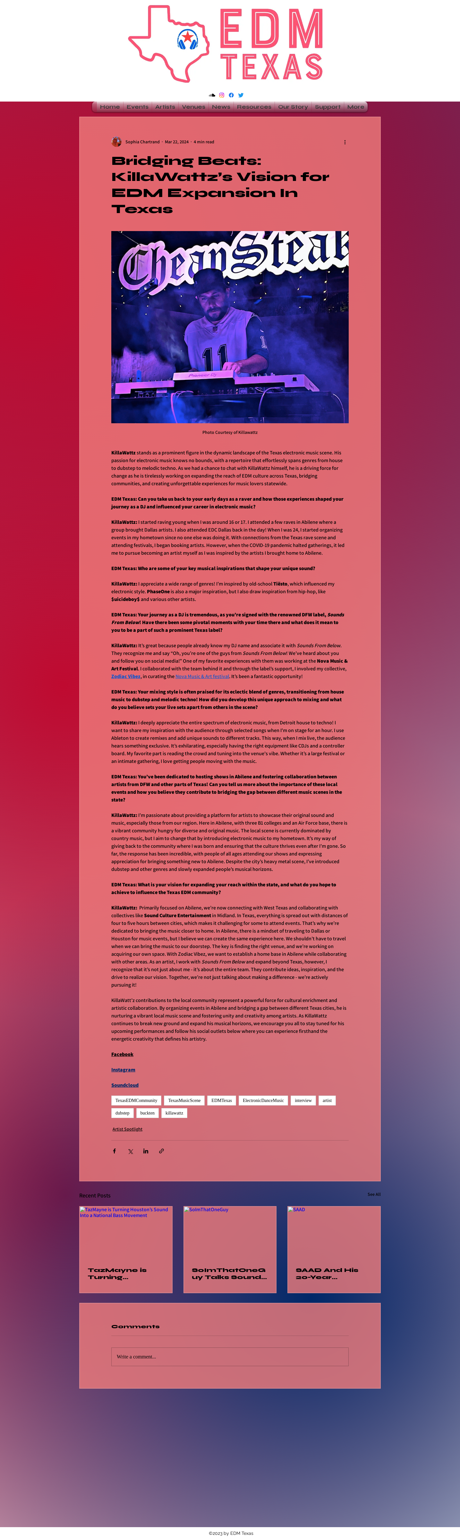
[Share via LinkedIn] (146, 1151)
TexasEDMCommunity (136, 1100)
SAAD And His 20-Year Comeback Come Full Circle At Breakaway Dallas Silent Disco (334, 1274)
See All (374, 1194)
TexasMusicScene (184, 1100)
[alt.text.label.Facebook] (231, 95)
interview (303, 1100)
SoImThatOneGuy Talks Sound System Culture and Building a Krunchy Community (229, 1274)
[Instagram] (221, 95)
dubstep (122, 1113)
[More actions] (345, 142)
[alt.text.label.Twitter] (241, 95)
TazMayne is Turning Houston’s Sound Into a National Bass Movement (120, 1274)
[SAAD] (334, 1232)
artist (327, 1100)
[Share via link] (161, 1151)
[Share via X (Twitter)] (130, 1151)
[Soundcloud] (212, 95)
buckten (148, 1113)
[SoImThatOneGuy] (230, 1232)
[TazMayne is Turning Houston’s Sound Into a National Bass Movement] (126, 1232)
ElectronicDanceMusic (263, 1100)
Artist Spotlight (127, 1129)
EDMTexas (221, 1100)
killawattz (174, 1113)
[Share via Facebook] (114, 1151)
